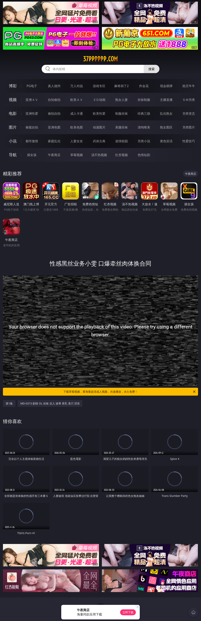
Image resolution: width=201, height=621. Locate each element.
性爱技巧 (188, 141)
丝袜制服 (144, 100)
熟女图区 (166, 127)
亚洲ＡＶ (32, 100)
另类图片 (188, 127)
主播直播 (166, 100)
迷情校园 (121, 141)
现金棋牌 (166, 86)
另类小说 (144, 141)
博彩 (13, 85)
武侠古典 (99, 141)
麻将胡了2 (121, 86)
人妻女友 (76, 141)
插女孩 (32, 155)
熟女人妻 (121, 100)
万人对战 (76, 86)
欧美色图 (76, 127)
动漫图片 (99, 127)
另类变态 (188, 113)
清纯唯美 (144, 127)
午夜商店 (54, 155)
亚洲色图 (54, 127)
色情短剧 (144, 155)
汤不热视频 (99, 155)
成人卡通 (76, 113)
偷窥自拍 (32, 127)
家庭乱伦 (54, 141)
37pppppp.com (100, 59)
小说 (13, 141)
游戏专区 (99, 86)
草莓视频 (76, 155)
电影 (13, 113)
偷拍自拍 (54, 113)
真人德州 (54, 86)
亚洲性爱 (32, 113)
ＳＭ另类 (188, 100)
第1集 (9, 403)
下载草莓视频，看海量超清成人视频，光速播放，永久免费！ (129, 391)
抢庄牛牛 (188, 86)
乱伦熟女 (166, 113)
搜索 (151, 69)
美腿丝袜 (121, 127)
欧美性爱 (99, 113)
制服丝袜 (121, 113)
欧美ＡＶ (76, 100)
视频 (13, 99)
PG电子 (31, 86)
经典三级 (144, 113)
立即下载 (127, 612)
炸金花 (144, 86)
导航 (13, 154)
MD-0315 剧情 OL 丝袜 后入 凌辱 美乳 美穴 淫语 (50, 403)
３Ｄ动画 (99, 100)
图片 (13, 127)
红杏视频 (121, 155)
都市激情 (32, 141)
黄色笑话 (166, 141)
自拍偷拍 (54, 100)
